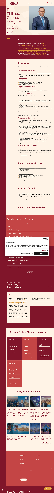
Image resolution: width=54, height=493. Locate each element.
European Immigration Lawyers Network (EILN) (27, 176)
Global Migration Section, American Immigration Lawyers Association (31, 175)
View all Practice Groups (14, 352)
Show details (44, 250)
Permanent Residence (33, 125)
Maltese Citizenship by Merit (32, 96)
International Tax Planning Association (26, 174)
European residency (25, 45)
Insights (37, 3)
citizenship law (41, 54)
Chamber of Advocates (23, 167)
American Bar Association (23, 170)
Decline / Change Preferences (27, 253)
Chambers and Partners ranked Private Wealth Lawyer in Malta (30, 83)
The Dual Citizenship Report (28, 89)
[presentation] (27, 475)
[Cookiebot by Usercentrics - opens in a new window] (44, 239)
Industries (33, 3)
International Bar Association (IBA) (25, 169)
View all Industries (13, 383)
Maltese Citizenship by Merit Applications (37, 53)
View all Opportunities (44, 355)
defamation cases (24, 155)
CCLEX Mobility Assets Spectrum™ (31, 106)
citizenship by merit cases (35, 153)
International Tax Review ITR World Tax (35, 82)
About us (25, 3)
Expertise (29, 3)
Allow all (41, 253)
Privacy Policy (41, 482)
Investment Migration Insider (33, 90)
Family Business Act (39, 108)
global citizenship (46, 43)
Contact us (48, 488)
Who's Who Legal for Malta (23, 81)
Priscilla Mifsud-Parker (16, 302)
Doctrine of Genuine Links (37, 100)
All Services (30, 272)
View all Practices (28, 356)
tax (50, 152)
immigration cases (45, 153)
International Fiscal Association (24, 171)
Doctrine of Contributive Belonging (33, 104)
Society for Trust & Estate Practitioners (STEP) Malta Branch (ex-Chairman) (32, 168)
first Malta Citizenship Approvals (31, 128)
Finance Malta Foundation (23, 178)
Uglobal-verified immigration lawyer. (25, 84)
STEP (41, 90)
